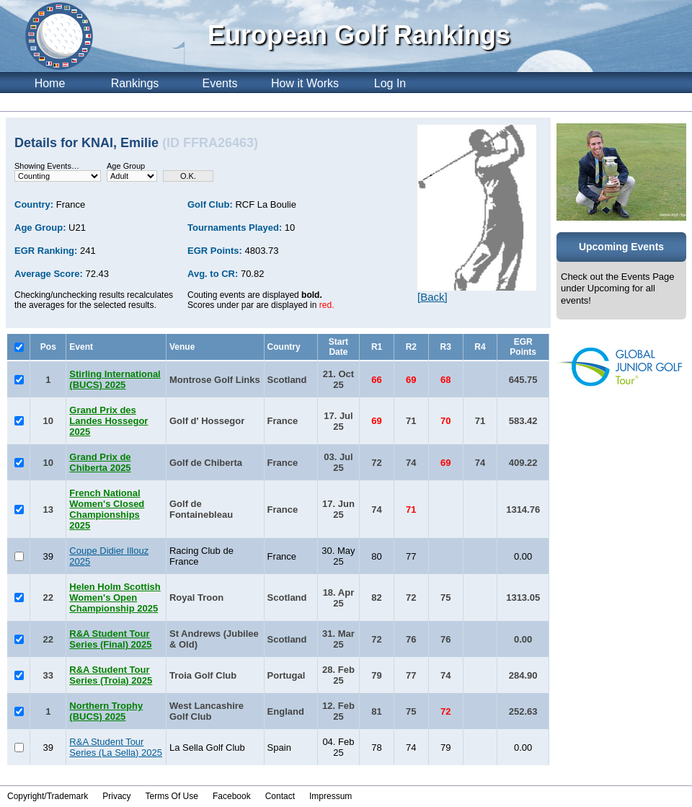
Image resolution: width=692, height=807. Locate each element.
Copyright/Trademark (47, 796)
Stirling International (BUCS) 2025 (114, 379)
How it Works (305, 83)
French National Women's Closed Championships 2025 (106, 509)
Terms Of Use (172, 796)
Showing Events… (46, 166)
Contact (280, 796)
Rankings (135, 83)
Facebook (232, 796)
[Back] (432, 297)
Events (220, 83)
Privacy (116, 796)
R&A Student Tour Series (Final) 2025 (110, 639)
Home (50, 83)
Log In (390, 83)
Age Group (126, 166)
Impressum (330, 796)
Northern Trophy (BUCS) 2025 (106, 711)
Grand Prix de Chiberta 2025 (99, 462)
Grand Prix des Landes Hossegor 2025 (108, 421)
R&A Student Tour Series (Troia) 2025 (110, 675)
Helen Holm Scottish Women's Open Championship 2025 (114, 597)
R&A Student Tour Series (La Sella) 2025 (115, 747)
